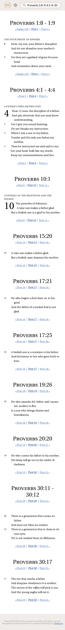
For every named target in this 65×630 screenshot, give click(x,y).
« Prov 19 (20, 445)
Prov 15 (32, 242)
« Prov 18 (20, 391)
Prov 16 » (45, 242)
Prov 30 (32, 501)
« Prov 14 (20, 242)
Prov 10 (32, 185)
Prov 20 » (45, 391)
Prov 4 (32, 96)
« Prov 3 (21, 96)
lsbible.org (58, 623)
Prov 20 (32, 445)
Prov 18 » (45, 287)
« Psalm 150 (21, 29)
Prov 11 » (44, 185)
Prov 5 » (43, 96)
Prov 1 (34, 29)
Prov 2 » (45, 29)
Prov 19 (32, 391)
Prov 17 (32, 287)
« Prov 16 (20, 287)
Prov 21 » (45, 445)
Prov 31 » (45, 501)
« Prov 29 (20, 501)
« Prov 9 (20, 185)
